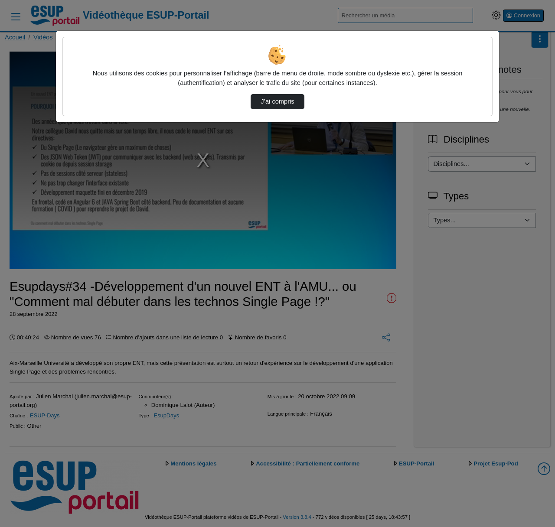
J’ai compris (277, 101)
